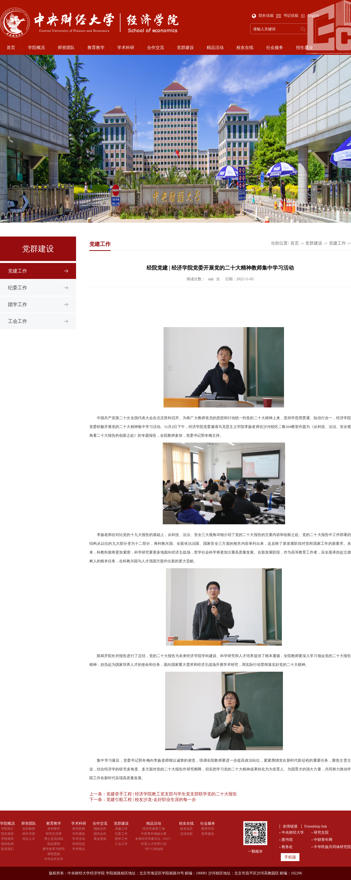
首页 (294, 252)
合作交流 (155, 48)
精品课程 (53, 844)
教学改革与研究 (54, 849)
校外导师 (28, 834)
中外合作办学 (53, 859)
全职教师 (28, 829)
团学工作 (17, 314)
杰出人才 (28, 839)
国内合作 (100, 834)
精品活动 (215, 48)
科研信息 (78, 844)
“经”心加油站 (153, 849)
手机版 (290, 857)
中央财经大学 (293, 832)
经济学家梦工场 (154, 829)
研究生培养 (54, 834)
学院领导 (7, 839)
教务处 (287, 847)
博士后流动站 (53, 839)
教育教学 (96, 48)
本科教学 (53, 829)
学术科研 (125, 48)
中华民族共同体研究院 (332, 847)
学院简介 (7, 829)
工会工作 (17, 331)
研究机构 (78, 829)
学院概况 (36, 48)
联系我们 (7, 849)
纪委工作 (17, 298)
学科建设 (78, 834)
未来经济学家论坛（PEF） (154, 839)
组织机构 (7, 844)
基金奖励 (100, 839)
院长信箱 (263, 16)
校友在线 (244, 48)
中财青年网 (323, 840)
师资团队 (66, 48)
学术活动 (78, 839)
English (310, 16)
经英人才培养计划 (153, 844)
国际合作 (100, 829)
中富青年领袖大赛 (153, 834)
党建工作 (17, 281)
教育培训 (207, 829)
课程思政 (53, 854)
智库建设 (207, 834)
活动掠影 (186, 834)
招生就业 (304, 48)
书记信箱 (287, 16)
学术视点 (78, 849)
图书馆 (287, 840)
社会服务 (274, 48)
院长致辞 (7, 834)
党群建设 (185, 48)
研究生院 (321, 832)
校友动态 (186, 829)
